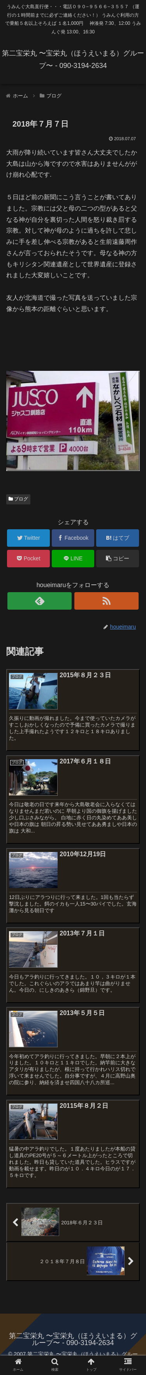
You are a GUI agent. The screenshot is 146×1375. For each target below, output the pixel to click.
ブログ (18, 499)
